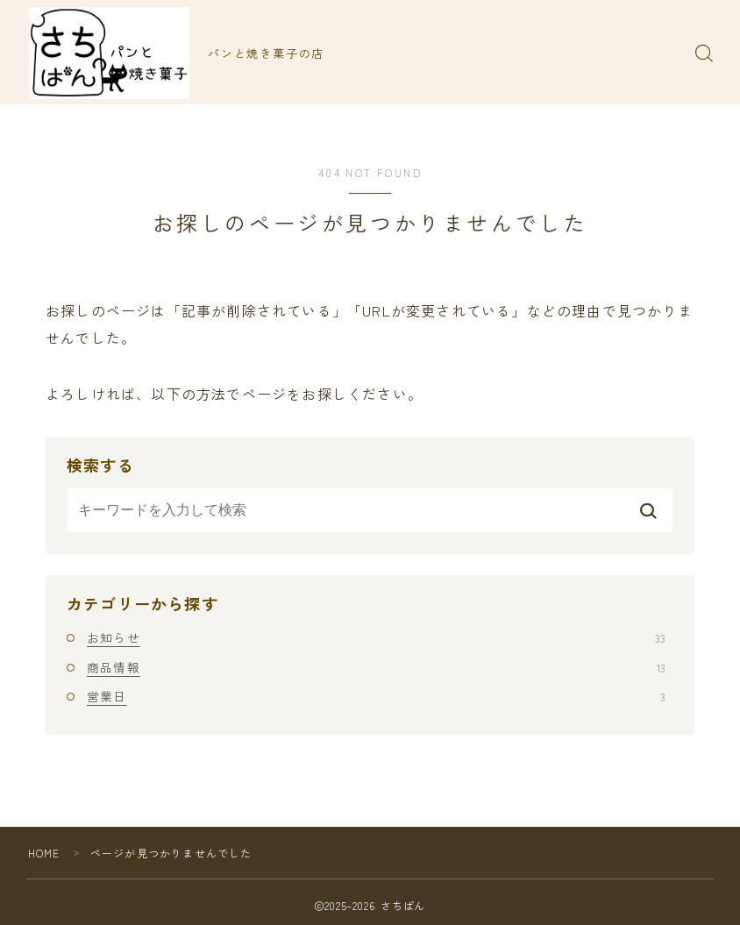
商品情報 (376, 667)
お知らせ (376, 637)
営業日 (376, 696)
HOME (44, 852)
